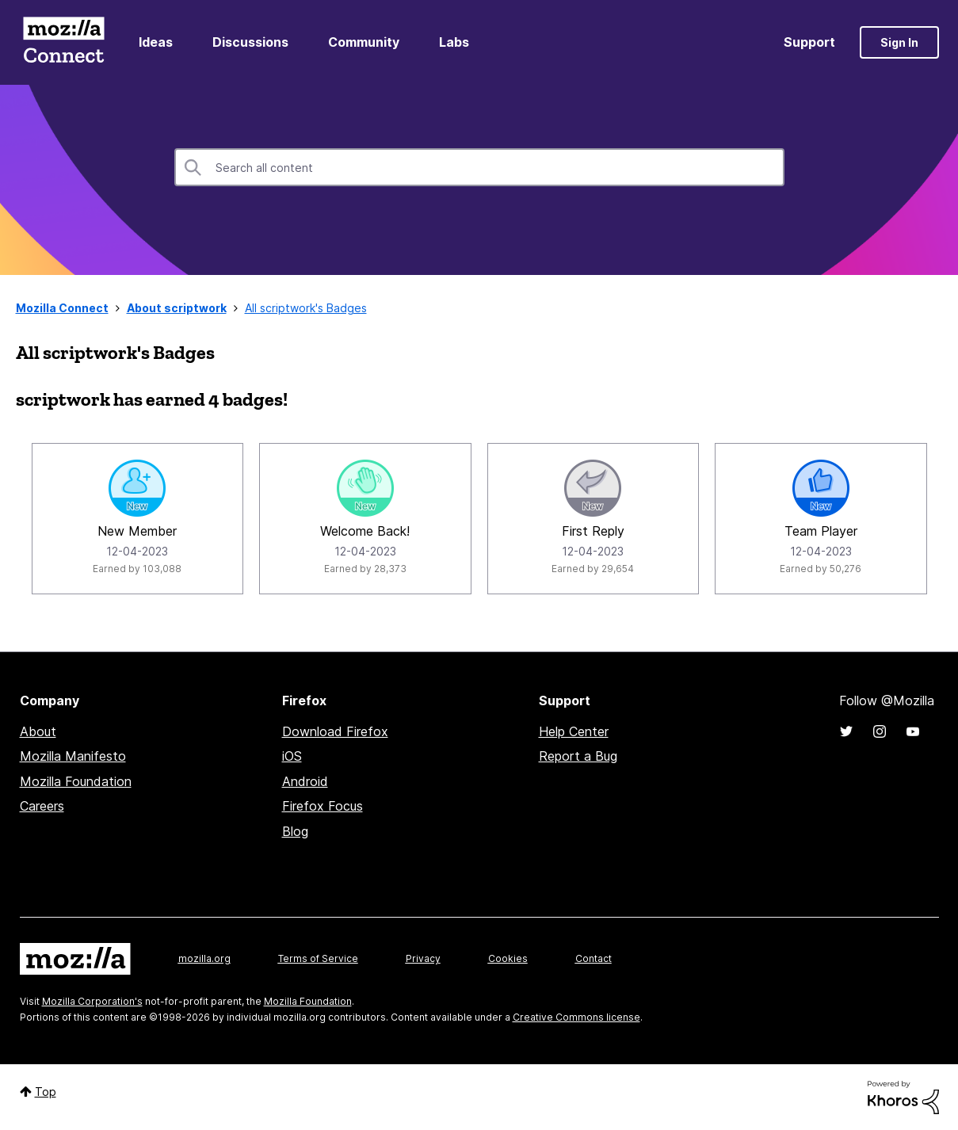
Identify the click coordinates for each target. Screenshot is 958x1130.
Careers (42, 806)
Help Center (574, 731)
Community (363, 42)
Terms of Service (318, 958)
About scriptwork (177, 308)
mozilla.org (204, 958)
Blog (295, 831)
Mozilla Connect (64, 42)
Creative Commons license (576, 1017)
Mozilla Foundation (76, 781)
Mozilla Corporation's (92, 1001)
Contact (593, 958)
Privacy (423, 958)
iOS (292, 756)
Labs (454, 42)
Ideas (156, 42)
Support (809, 42)
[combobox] (479, 167)
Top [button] (45, 1091)
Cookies (508, 958)
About (38, 731)
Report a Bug (578, 756)
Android (305, 781)
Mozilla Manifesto (73, 756)
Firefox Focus (322, 806)
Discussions (250, 42)
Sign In (899, 42)
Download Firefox (335, 731)
